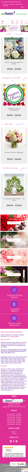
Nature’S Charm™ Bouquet (14, 152)
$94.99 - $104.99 (14, 159)
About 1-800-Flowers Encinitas (12, 332)
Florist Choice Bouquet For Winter (14, 63)
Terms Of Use (9, 469)
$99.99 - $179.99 (14, 69)
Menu (2, 23)
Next (25, 55)
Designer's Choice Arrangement (14, 109)
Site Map (20, 471)
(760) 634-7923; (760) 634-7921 (12, 2)
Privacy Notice (18, 469)
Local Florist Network (10, 471)
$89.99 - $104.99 (14, 115)
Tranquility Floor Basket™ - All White (14, 199)
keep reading (14, 336)
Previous (2, 55)
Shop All (18, 34)
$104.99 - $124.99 (14, 205)
